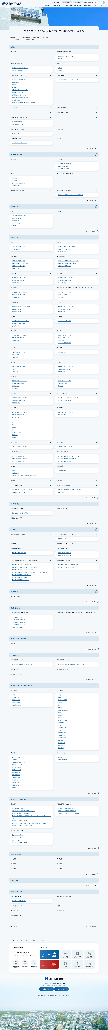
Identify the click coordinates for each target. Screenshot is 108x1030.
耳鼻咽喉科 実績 (16, 403)
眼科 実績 (60, 386)
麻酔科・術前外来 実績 (18, 461)
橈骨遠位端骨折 (62, 738)
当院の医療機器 (61, 75)
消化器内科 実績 (16, 268)
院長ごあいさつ (15, 51)
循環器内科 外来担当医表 (18, 294)
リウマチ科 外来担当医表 (64, 280)
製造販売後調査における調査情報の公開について (25, 475)
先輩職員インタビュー (64, 538)
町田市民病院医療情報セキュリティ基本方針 (23, 102)
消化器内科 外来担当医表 (18, 266)
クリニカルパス (16, 223)
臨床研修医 (14, 655)
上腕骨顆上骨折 (62, 735)
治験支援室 (60, 466)
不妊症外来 (15, 388)
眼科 (58, 376)
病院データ (60, 63)
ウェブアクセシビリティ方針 (19, 143)
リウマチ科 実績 (62, 283)
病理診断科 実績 (62, 414)
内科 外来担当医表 (16, 249)
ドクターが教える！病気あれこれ (21, 685)
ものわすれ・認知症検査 (18, 183)
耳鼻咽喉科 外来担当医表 (18, 400)
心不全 (59, 730)
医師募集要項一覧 (16, 548)
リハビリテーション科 (63, 393)
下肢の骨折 (15, 759)
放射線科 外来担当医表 (18, 414)
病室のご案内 (15, 220)
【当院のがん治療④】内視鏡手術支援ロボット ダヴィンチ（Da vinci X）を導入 (31, 817)
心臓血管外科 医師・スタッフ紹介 (21, 306)
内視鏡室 (59, 480)
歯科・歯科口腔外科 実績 (64, 461)
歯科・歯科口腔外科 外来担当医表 (67, 458)
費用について (60, 910)
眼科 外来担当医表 (62, 383)
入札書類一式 (14, 859)
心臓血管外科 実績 (16, 311)
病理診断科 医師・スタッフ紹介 (66, 412)
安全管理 (14, 85)
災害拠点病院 (15, 82)
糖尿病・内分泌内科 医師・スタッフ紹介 (68, 261)
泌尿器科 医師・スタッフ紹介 (65, 366)
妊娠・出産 (77, 967)
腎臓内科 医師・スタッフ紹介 (19, 277)
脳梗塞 (13, 695)
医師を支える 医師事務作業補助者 (67, 811)
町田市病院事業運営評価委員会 (20, 97)
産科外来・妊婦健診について (65, 896)
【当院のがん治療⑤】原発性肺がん (21, 813)
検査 (12, 173)
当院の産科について (16, 896)
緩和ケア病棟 (61, 492)
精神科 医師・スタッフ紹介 (65, 335)
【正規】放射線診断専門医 (19, 553)
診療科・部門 (78, 5)
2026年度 (59, 859)
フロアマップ (14, 107)
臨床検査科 (14, 442)
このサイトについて (16, 138)
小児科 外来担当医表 (17, 354)
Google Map (64, 989)
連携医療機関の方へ (16, 915)
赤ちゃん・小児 (61, 753)
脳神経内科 (60, 316)
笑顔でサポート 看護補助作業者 (66, 808)
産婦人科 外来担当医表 (18, 383)
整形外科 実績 (61, 311)
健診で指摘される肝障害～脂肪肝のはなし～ (23, 811)
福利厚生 (13, 543)
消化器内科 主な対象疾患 (18, 261)
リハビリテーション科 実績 (65, 400)
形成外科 (13, 331)
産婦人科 (13, 376)
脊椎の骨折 (61, 748)
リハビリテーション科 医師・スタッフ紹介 (69, 397)
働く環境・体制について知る (65, 534)
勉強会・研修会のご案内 (19, 639)
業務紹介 (14, 470)
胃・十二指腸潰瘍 (62, 700)
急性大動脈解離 (62, 727)
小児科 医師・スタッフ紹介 (19, 352)
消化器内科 (14, 256)
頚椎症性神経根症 (16, 702)
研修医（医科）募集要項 (64, 553)
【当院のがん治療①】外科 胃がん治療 (22, 825)
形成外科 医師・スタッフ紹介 (19, 335)
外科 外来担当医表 (62, 294)
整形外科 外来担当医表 (64, 309)
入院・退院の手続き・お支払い (20, 215)
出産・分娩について (16, 906)
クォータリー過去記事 (17, 830)
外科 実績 (60, 297)
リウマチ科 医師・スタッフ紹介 (66, 277)
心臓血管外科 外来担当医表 (19, 309)
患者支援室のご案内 (17, 121)
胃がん (59, 697)
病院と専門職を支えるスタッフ (65, 804)
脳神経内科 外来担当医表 (64, 321)
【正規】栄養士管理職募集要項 (66, 567)
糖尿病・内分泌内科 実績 (64, 266)
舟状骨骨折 (61, 740)
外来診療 (59, 159)
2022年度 (59, 868)
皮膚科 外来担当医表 (17, 369)
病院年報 (60, 58)
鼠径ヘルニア (61, 757)
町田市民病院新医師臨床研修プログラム (22, 664)
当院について (47, 5)
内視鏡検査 (15, 178)
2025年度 (13, 864)
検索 (96, 5)
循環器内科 (14, 287)
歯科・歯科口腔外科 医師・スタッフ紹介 (68, 456)
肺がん (59, 712)
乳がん (59, 705)
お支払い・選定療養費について (65, 173)
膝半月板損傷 (15, 782)
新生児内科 (60, 347)
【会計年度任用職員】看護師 (19, 577)
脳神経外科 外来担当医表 (18, 323)
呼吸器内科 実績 (62, 251)
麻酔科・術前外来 (16, 451)
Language (56, 2)
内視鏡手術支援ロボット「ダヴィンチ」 (68, 80)
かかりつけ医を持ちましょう (19, 190)
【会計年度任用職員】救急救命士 (20, 580)
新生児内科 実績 (62, 352)
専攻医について (15, 669)
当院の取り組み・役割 (17, 75)
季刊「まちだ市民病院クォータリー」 (23, 799)
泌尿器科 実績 (61, 371)
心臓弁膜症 (61, 722)
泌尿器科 (59, 362)
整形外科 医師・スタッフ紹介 (65, 306)
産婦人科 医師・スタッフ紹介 (19, 381)
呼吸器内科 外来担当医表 (64, 249)
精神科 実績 (61, 340)
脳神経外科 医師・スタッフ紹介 (20, 321)
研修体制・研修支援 (62, 669)
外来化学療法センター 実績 (19, 492)
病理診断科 (60, 407)
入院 (12, 211)
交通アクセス (103, 5)
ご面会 (59, 211)
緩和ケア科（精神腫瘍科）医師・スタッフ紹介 (70, 489)
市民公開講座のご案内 (17, 508)
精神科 (59, 331)
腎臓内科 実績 (15, 283)
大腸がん (60, 702)
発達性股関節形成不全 (64, 759)
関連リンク (60, 138)
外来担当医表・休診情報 (64, 163)
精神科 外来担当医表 (63, 337)
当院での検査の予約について (19, 518)
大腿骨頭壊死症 (16, 777)
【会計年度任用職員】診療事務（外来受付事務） (25, 567)
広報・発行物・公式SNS (17, 129)
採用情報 (77, 2)
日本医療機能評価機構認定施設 (20, 68)
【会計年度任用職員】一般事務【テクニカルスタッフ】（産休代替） (30, 572)
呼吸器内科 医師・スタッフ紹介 (66, 246)
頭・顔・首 (14, 690)
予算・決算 (60, 129)
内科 (12, 242)
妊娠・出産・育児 (16, 892)
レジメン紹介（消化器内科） (19, 622)
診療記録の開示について (18, 124)
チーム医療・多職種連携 (18, 80)
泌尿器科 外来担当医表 (64, 369)
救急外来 (13, 159)
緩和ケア (14, 225)
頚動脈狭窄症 (15, 697)
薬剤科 (13, 466)
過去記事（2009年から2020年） (20, 842)
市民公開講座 (89, 967)
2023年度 (13, 868)
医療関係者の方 (67, 2)
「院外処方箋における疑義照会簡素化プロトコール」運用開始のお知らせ (76, 614)
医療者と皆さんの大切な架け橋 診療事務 (68, 813)
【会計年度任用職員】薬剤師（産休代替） (23, 570)
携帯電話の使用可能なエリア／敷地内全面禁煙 (70, 195)
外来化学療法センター (17, 485)
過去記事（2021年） (17, 840)
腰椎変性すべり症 (16, 770)
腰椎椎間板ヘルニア (17, 765)
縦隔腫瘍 (60, 717)
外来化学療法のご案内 (64, 168)
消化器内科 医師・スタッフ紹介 (20, 263)
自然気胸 (60, 715)
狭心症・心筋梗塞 (62, 720)
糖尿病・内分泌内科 (62, 256)
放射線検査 (15, 180)
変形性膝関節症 (16, 772)
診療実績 (60, 70)
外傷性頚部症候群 (16, 705)
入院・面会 (69, 5)
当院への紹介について (63, 508)
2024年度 (59, 864)
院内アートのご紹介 (62, 112)
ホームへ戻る (14, 926)
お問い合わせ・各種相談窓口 (19, 117)
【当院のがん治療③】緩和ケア (20, 820)
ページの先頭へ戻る (91, 148)
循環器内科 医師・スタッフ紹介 (20, 292)
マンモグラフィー (16, 432)
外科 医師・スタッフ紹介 (64, 292)
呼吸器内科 (60, 242)
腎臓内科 (13, 273)
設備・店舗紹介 (61, 107)
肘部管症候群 (61, 743)
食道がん (60, 695)
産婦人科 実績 (15, 386)
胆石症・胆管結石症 (63, 710)
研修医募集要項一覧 (62, 548)
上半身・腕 (60, 690)
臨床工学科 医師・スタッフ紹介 (66, 446)
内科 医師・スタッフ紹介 (18, 246)
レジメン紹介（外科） (18, 617)
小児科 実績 (15, 357)
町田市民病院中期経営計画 (19, 95)
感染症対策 (15, 87)
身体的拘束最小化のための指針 (20, 90)
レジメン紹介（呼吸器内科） (19, 619)
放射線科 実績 (15, 417)
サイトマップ (69, 995)
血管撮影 (14, 427)
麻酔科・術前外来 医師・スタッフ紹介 (22, 456)
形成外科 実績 (15, 340)
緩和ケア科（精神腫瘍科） (64, 485)
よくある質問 (60, 117)
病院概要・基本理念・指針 (64, 51)
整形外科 (59, 302)
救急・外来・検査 (58, 5)
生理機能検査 (15, 185)
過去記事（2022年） (17, 837)
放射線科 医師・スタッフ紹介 (19, 412)
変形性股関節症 (16, 775)
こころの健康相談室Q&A (64, 343)
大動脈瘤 (60, 725)
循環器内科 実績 (16, 297)
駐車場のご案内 (15, 596)
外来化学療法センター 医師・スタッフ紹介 (23, 489)
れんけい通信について (18, 133)
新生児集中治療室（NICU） (19, 901)
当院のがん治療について (18, 92)
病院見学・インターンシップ (65, 543)
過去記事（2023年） (17, 835)
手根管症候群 (61, 745)
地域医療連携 (87, 5)
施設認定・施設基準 (16, 63)
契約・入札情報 (16, 854)
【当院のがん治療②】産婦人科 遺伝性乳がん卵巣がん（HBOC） (29, 823)
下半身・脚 (14, 753)
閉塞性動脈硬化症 (62, 732)
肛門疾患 (14, 787)
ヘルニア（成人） (16, 757)
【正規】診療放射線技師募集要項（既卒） (69, 565)
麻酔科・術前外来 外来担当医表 (20, 458)
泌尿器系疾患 (15, 785)
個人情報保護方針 (52, 995)
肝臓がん (60, 707)
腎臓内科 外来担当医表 (18, 280)
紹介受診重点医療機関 (18, 70)
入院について (60, 906)
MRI (13, 422)
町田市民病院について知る (18, 534)
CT (12, 419)
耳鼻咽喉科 (14, 393)
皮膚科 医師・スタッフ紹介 (19, 366)
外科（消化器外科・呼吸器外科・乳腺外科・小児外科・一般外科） (75, 287)
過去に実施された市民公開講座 (20, 513)
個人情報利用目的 (16, 100)
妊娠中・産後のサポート (17, 910)
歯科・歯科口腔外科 (62, 451)
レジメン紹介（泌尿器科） (19, 624)
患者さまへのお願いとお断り (65, 190)
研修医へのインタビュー (17, 674)
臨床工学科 (60, 442)
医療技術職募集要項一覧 (63, 560)
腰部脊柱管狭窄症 (16, 767)
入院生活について (16, 218)
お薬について (14, 112)
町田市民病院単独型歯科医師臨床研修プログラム (71, 664)
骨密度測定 (15, 435)
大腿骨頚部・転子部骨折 (18, 762)
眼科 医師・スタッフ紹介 (64, 381)
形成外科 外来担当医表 (18, 337)
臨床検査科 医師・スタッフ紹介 (20, 446)
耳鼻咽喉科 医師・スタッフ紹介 (20, 397)
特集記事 (13, 804)
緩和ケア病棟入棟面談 (64, 166)
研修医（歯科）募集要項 (64, 555)
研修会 (13, 643)
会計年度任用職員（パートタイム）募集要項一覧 (24, 560)
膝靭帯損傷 (15, 780)
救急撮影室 (15, 437)
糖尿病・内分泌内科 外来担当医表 (67, 263)
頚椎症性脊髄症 (16, 700)
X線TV (13, 430)
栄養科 (13, 480)
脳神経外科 (14, 316)
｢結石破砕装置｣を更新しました (20, 808)
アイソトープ (15, 425)
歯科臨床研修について (63, 660)
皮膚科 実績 (15, 371)
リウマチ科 (60, 273)
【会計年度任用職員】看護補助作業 (21, 575)
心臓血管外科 (14, 302)
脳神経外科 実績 (16, 326)
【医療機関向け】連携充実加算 (19, 612)
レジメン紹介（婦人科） (18, 627)
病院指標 (60, 68)
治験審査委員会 (62, 470)
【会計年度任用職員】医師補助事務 (21, 565)
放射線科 (13, 407)
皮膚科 (13, 362)
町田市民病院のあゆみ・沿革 (65, 56)
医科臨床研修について (17, 660)
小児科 (13, 347)
